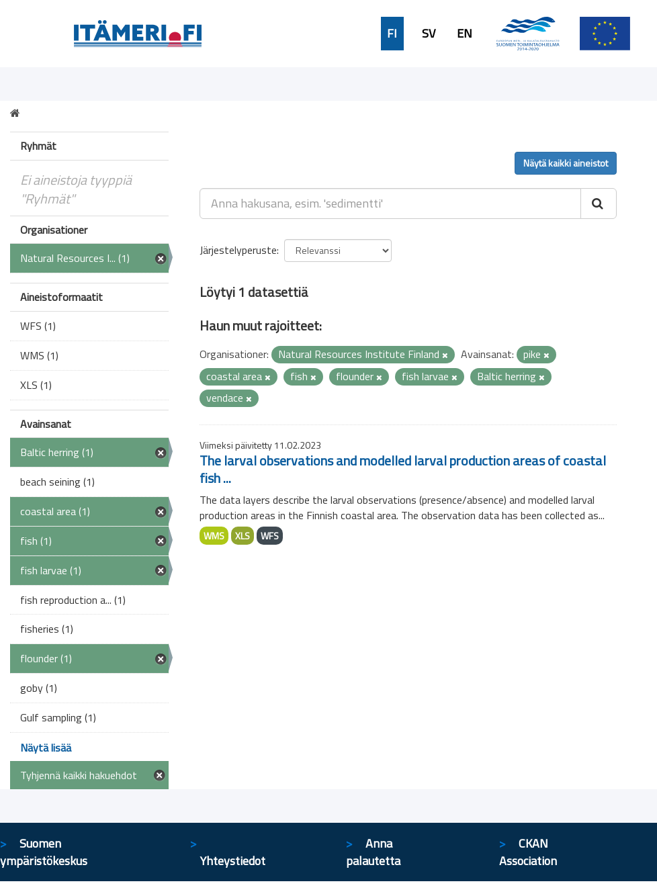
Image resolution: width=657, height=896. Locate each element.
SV (428, 33)
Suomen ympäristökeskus (43, 852)
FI (392, 33)
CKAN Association (528, 852)
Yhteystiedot (232, 861)
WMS (214, 536)
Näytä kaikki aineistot (565, 163)
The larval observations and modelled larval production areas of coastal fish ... (403, 469)
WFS (270, 536)
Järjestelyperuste (238, 250)
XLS (242, 536)
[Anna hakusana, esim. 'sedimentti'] (390, 203)
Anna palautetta (373, 852)
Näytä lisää (45, 748)
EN (464, 33)
